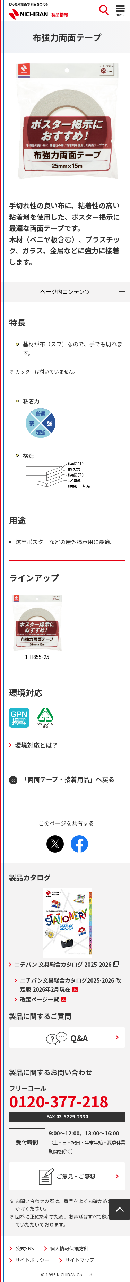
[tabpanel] (67, 121)
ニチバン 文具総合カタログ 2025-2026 (67, 964)
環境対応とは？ (36, 744)
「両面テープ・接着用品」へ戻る (67, 779)
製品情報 (59, 14)
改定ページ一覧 (43, 999)
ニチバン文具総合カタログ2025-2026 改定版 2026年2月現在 (70, 984)
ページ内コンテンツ (65, 291)
